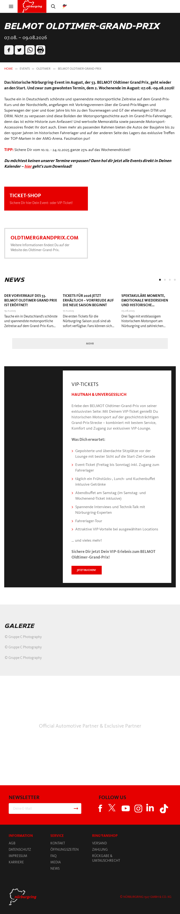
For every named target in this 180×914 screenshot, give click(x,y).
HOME (8, 68)
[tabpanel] (31, 312)
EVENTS (25, 68)
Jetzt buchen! (86, 570)
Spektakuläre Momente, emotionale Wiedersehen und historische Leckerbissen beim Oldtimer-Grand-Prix (147, 305)
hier (28, 166)
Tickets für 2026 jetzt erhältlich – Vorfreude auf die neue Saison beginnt (88, 300)
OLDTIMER (43, 68)
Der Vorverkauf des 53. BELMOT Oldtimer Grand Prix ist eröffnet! (30, 300)
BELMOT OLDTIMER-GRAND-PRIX (79, 68)
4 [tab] (175, 279)
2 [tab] (165, 279)
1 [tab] (160, 279)
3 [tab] (170, 279)
